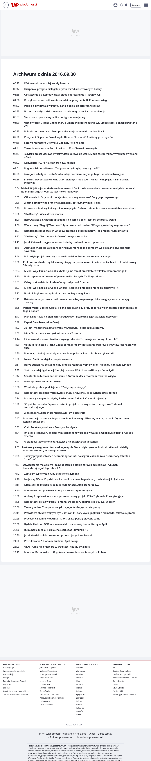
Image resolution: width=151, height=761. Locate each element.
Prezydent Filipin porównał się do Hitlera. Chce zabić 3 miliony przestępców (68, 137)
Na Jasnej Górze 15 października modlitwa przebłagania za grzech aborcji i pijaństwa (74, 479)
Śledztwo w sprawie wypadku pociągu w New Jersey (55, 117)
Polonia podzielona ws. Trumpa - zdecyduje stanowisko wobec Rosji (64, 131)
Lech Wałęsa (45, 701)
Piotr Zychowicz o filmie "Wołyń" (43, 381)
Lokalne (79, 667)
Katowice (80, 708)
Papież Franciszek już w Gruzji (41, 322)
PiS (114, 667)
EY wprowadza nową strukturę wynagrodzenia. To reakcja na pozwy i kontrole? (70, 339)
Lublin (78, 714)
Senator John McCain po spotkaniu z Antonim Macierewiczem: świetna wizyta (70, 376)
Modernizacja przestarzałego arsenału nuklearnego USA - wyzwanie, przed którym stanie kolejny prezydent (76, 420)
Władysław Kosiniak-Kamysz (52, 698)
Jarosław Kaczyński (48, 667)
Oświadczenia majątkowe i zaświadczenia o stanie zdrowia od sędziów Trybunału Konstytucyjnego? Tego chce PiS (71, 466)
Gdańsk (79, 691)
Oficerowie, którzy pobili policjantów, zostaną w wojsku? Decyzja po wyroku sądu (72, 197)
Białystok (80, 698)
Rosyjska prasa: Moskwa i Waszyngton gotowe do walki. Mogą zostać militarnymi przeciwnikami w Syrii (81, 155)
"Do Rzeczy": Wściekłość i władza (43, 214)
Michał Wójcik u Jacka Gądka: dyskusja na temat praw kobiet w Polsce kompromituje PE (76, 271)
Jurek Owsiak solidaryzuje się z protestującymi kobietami (58, 535)
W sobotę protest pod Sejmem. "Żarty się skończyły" (55, 387)
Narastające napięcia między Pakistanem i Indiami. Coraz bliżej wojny (65, 398)
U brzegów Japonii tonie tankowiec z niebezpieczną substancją (61, 441)
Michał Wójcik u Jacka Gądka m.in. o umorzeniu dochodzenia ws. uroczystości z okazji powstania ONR (81, 124)
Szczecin (79, 684)
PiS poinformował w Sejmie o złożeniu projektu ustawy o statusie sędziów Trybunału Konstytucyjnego (73, 406)
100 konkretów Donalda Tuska (16, 694)
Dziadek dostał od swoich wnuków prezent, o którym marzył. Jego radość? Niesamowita (76, 230)
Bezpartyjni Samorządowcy (124, 694)
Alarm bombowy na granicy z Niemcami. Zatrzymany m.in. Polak (62, 202)
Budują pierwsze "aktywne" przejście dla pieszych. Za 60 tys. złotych (64, 276)
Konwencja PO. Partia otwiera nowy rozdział (50, 162)
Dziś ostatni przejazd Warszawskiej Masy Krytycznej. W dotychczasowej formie (70, 392)
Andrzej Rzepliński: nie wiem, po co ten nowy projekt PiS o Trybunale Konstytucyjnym (74, 496)
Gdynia (79, 701)
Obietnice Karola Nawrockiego (16, 691)
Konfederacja (118, 681)
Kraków (79, 677)
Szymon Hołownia (47, 688)
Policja (6, 677)
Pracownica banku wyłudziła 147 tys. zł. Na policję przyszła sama (62, 518)
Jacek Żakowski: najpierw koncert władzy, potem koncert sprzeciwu (64, 242)
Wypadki (7, 684)
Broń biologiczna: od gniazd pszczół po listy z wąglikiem (57, 293)
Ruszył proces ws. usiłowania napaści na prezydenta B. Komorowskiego (66, 100)
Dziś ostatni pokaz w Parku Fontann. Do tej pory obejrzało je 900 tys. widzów (69, 501)
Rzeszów (79, 711)
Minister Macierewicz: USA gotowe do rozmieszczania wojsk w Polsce (65, 552)
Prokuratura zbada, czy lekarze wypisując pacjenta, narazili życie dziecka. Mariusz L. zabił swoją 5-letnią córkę (79, 264)
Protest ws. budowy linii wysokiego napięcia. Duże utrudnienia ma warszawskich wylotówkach (80, 208)
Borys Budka (45, 691)
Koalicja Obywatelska (122, 671)
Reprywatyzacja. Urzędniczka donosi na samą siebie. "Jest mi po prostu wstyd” (70, 219)
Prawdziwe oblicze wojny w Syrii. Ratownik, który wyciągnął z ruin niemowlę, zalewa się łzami (79, 513)
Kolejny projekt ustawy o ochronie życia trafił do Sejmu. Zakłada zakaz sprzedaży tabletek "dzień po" (77, 457)
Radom (79, 704)
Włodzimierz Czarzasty (49, 694)
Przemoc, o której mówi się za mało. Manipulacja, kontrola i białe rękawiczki (69, 353)
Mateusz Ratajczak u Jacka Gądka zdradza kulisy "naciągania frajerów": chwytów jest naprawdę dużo (80, 346)
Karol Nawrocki (46, 704)
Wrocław (79, 674)
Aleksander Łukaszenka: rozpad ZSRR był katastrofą (54, 412)
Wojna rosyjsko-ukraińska (14, 671)
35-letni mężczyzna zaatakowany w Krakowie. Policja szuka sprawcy (64, 327)
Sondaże (7, 688)
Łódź (78, 681)
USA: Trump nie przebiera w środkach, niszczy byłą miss (57, 546)
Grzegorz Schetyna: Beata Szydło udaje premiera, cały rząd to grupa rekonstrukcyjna (74, 174)
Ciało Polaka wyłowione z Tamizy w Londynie (50, 427)
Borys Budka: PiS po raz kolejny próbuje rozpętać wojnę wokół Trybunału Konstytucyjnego (77, 364)
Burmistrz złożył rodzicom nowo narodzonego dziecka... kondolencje (64, 111)
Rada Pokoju (8, 674)
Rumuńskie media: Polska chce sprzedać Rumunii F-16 (56, 530)
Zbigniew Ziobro (47, 677)
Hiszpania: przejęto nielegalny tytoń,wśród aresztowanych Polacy (63, 89)
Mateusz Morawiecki (48, 671)
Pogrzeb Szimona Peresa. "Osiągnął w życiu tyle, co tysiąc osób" (62, 168)
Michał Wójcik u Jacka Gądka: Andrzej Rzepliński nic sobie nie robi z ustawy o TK (71, 287)
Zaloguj (136, 5)
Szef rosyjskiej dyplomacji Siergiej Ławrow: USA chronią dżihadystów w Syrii (69, 370)
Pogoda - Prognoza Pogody (15, 681)
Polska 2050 (118, 691)
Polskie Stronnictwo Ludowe (125, 677)
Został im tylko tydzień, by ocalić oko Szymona (51, 473)
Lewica (115, 684)
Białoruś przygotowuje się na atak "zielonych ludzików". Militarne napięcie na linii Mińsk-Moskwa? (76, 181)
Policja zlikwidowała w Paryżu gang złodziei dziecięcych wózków (62, 105)
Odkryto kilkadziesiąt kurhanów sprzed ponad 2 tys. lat (57, 282)
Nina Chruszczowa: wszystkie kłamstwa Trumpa (52, 333)
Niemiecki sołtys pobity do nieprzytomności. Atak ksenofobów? (61, 485)
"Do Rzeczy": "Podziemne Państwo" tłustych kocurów (55, 236)
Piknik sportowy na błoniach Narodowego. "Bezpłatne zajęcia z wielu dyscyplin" (71, 316)
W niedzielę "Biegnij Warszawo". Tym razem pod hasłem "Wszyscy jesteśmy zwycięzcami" (77, 225)
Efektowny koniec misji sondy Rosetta (46, 83)
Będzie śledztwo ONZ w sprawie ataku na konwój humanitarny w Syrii (65, 524)
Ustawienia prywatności (89, 737)
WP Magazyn (8, 667)
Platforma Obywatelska (123, 674)
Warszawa (80, 671)
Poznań (79, 688)
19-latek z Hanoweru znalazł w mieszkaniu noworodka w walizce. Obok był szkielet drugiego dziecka (78, 434)
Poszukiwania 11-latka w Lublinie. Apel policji (51, 541)
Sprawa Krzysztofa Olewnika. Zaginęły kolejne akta (54, 142)
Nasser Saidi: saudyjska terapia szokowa (48, 359)
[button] (146, 5)
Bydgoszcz (80, 694)
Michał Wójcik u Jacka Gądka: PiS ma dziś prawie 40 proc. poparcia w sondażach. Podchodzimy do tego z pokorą (80, 309)
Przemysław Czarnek (48, 674)
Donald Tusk (45, 684)
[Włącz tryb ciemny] (124, 5)
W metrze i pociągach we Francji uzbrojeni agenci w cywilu (58, 490)
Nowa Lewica (118, 688)
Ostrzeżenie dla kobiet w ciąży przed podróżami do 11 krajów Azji (62, 94)
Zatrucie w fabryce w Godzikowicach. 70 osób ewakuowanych (60, 148)
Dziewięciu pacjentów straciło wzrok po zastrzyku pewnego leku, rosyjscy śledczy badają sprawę (76, 301)
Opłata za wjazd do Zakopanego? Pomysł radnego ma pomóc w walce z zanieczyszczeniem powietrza (77, 249)
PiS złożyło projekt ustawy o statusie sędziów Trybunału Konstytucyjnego (67, 256)
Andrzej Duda (45, 681)
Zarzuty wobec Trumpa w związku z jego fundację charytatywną (62, 507)
